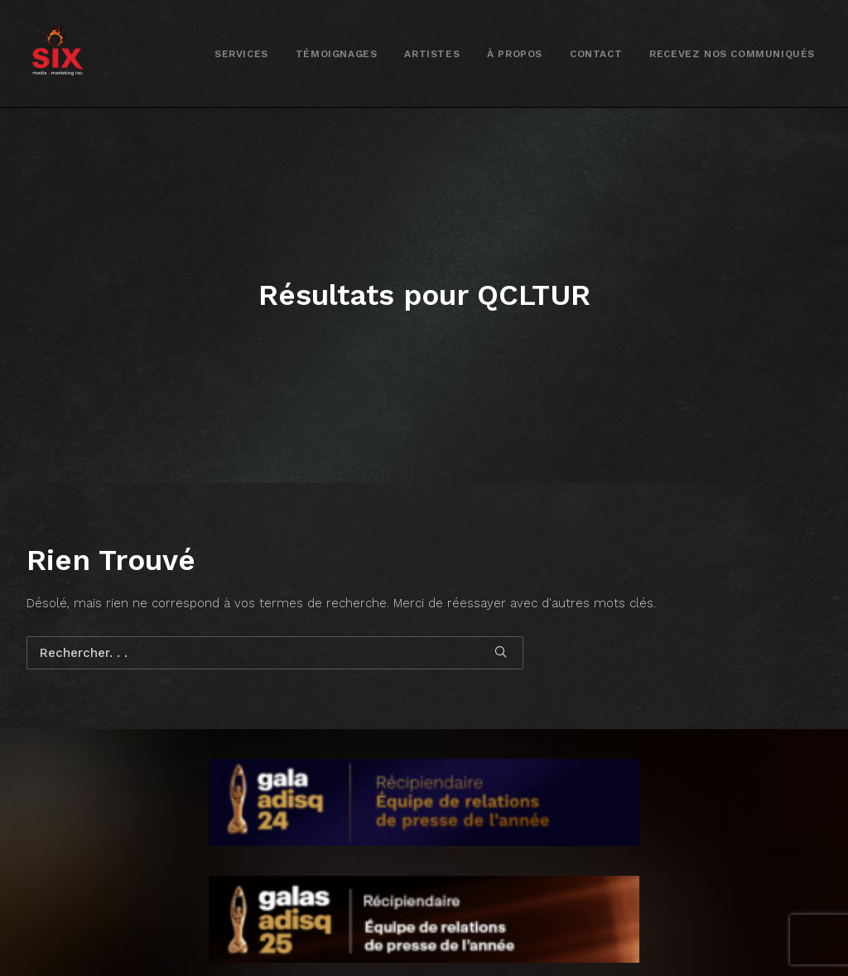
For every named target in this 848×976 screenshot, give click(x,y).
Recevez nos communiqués (732, 54)
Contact (596, 54)
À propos (514, 54)
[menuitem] (241, 53)
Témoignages (337, 54)
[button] (500, 602)
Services (241, 54)
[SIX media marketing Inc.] (57, 53)
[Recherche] (274, 604)
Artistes (432, 54)
